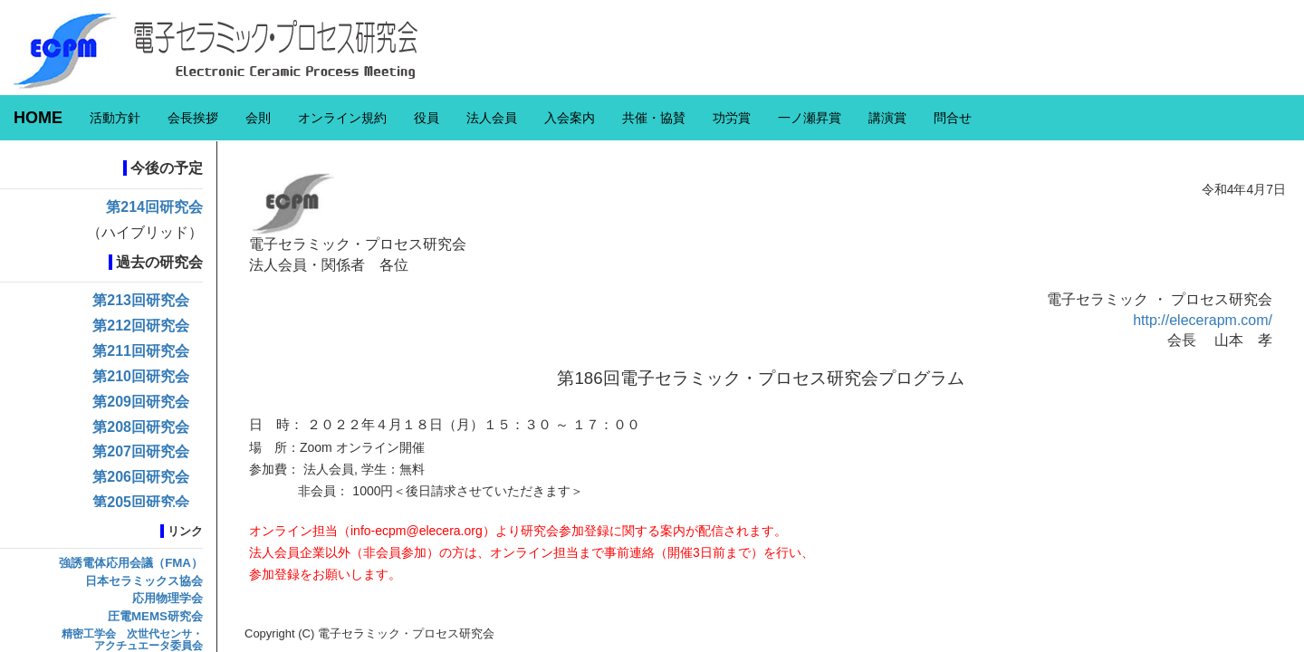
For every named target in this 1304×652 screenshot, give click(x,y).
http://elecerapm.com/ (1202, 320)
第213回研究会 (140, 300)
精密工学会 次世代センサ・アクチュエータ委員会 (132, 640)
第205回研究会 (140, 502)
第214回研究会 (154, 207)
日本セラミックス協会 (144, 581)
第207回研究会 (140, 451)
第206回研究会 (140, 476)
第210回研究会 (140, 376)
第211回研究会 (140, 351)
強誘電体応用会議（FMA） (131, 563)
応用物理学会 (167, 598)
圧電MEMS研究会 (155, 616)
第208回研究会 (140, 427)
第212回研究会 (140, 325)
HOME (38, 118)
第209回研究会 (140, 401)
